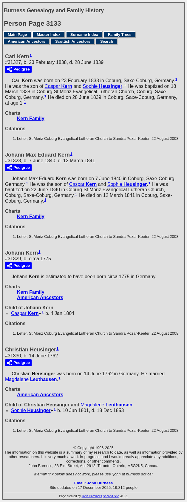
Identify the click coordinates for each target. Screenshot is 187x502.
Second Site (111, 496)
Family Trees (120, 34)
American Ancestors (26, 41)
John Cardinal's (92, 496)
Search (106, 41)
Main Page (17, 34)
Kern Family (30, 118)
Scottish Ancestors (72, 41)
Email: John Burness (93, 483)
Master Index (48, 34)
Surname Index (84, 34)
